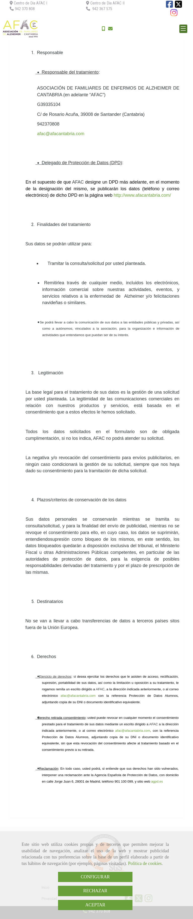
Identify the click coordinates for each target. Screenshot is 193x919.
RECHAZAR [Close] (95, 890)
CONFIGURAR (95, 876)
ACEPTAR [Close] (95, 904)
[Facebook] (169, 5)
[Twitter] (178, 5)
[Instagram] (173, 14)
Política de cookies (145, 863)
